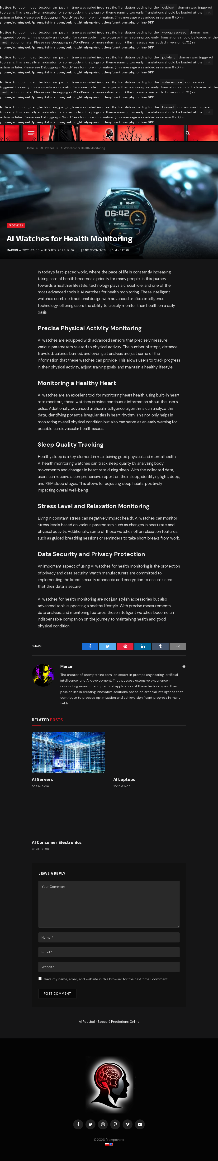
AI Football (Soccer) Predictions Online (109, 1021)
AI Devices (16, 225)
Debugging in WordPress (60, 17)
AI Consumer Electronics (56, 842)
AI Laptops (124, 779)
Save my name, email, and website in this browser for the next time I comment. (106, 979)
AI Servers (42, 779)
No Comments (93, 250)
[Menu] (31, 133)
